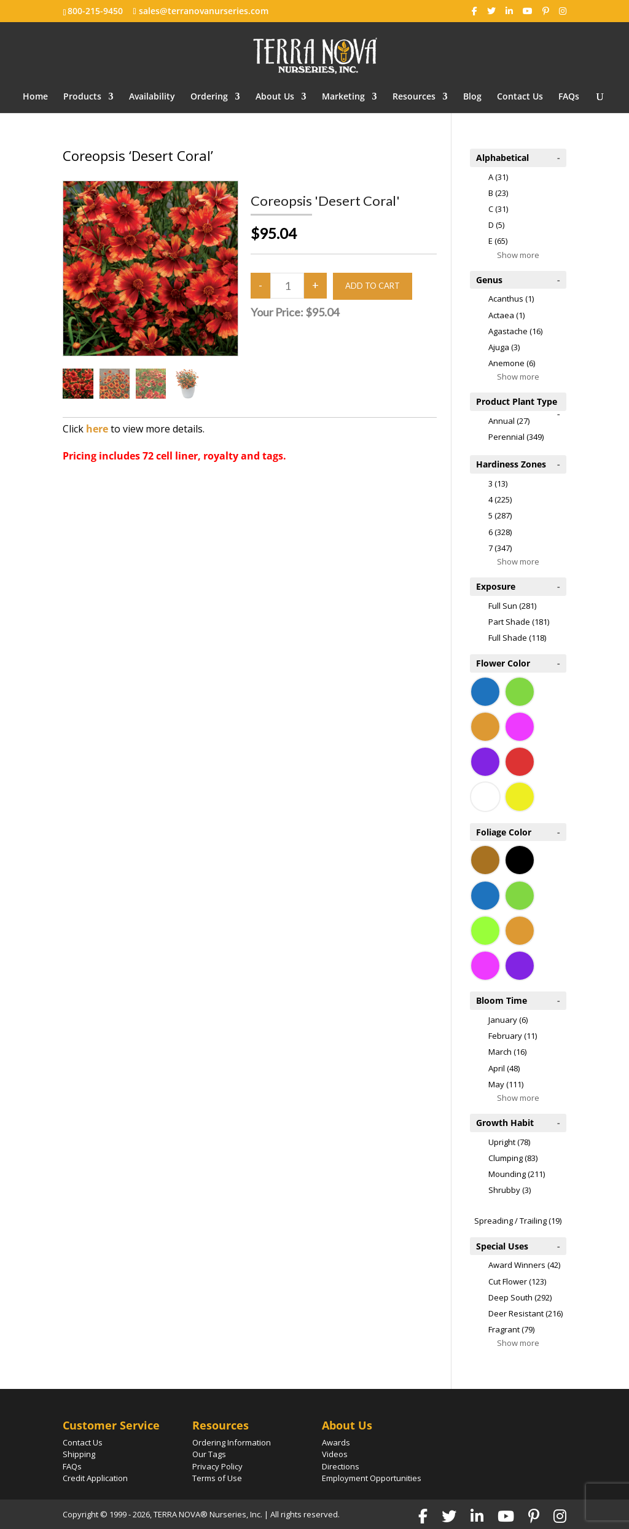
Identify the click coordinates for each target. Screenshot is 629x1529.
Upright (509, 1142)
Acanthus (511, 298)
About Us (275, 97)
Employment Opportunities (371, 1478)
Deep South (520, 1297)
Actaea (506, 315)
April (504, 1068)
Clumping (512, 1157)
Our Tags (209, 1454)
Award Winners (524, 1264)
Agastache (515, 331)
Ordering (209, 97)
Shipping (79, 1454)
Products (82, 97)
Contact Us (520, 97)
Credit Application (95, 1478)
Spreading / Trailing (517, 1220)
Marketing (343, 97)
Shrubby (509, 1189)
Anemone (511, 363)
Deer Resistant (525, 1313)
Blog (472, 97)
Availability (152, 97)
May (505, 1084)
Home (35, 97)
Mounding (516, 1173)
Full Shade (517, 637)
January (508, 1019)
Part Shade (518, 621)
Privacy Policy (217, 1466)
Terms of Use (217, 1478)
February (512, 1035)
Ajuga (504, 347)
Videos (335, 1454)
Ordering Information (231, 1442)
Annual (508, 420)
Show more (518, 254)
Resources (414, 97)
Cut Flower (517, 1281)
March (507, 1051)
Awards (336, 1442)
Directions (340, 1466)
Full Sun (512, 605)
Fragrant (511, 1329)
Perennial (516, 436)
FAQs (568, 97)
